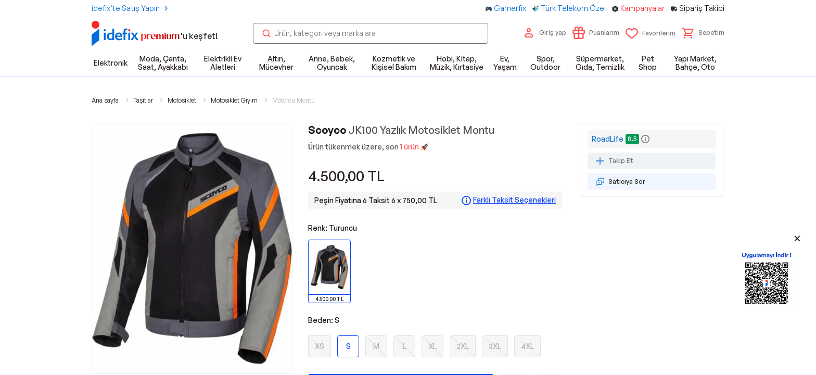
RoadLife (607, 138)
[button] (703, 33)
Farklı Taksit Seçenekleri (514, 200)
